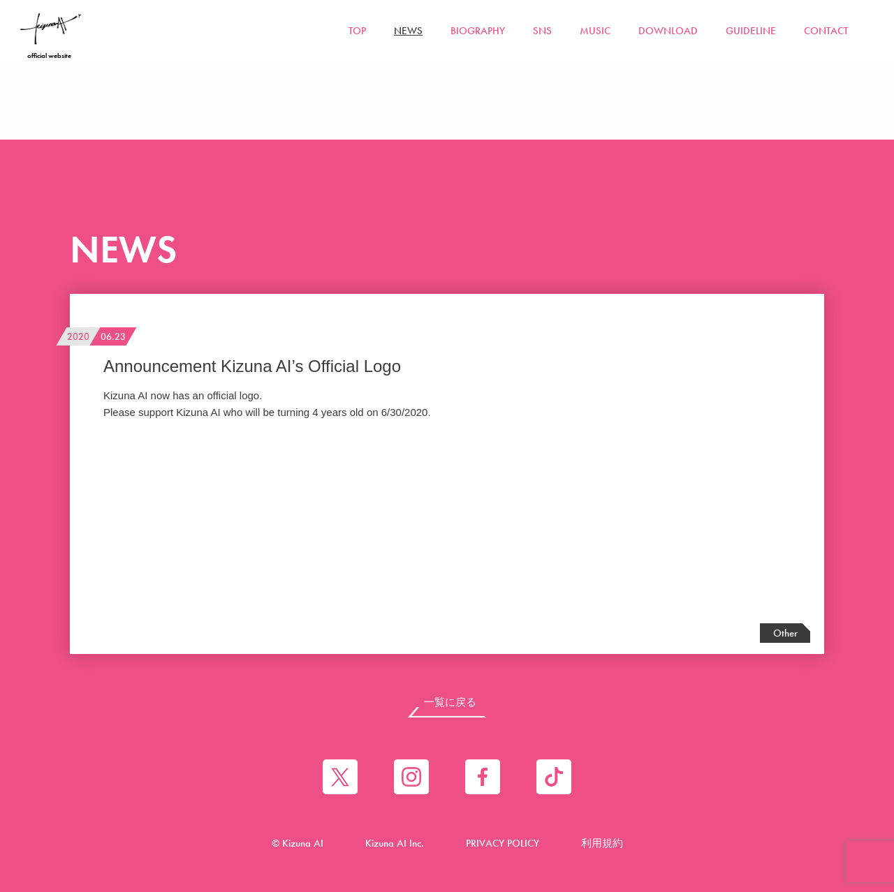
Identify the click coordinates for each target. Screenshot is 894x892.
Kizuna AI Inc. (394, 843)
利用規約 (602, 843)
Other (785, 633)
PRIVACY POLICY (502, 843)
